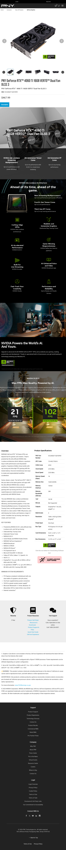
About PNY (33, 750)
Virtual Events (33, 760)
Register (48, 1)
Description (5, 105)
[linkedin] (36, 816)
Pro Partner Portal (33, 736)
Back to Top (34, 838)
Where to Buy (33, 770)
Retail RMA (33, 732)
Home (2, 10)
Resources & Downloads (33, 624)
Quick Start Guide (33, 632)
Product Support (33, 712)
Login (16, 1)
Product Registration (33, 715)
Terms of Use (33, 794)
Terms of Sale (33, 798)
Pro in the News (33, 756)
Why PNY (33, 746)
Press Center (33, 753)
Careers (33, 767)
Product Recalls (33, 725)
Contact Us (33, 722)
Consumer (9, 10)
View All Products (19, 10)
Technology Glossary (33, 718)
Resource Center (33, 763)
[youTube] (33, 816)
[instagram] (39, 816)
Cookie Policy (33, 791)
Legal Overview (33, 784)
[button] (61, 41)
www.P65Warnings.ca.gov (23, 685)
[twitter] (29, 816)
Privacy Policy (33, 788)
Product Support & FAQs (33, 628)
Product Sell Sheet (32, 620)
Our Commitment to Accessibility (33, 805)
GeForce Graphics (31, 10)
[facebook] (26, 816)
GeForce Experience (33, 634)
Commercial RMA (33, 729)
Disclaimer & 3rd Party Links (33, 801)
